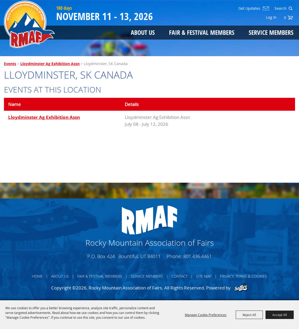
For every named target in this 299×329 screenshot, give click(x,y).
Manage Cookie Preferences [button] (205, 315)
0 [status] (285, 17)
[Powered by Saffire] (241, 288)
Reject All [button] (249, 315)
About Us (143, 32)
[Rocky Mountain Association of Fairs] (29, 24)
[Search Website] (280, 8)
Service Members (271, 32)
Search (290, 8)
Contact (179, 276)
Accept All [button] (279, 315)
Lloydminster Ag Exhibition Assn (50, 63)
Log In (271, 17)
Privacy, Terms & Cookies (243, 276)
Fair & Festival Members (201, 32)
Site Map (203, 276)
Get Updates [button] (249, 8)
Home (37, 276)
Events (10, 63)
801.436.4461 (197, 256)
